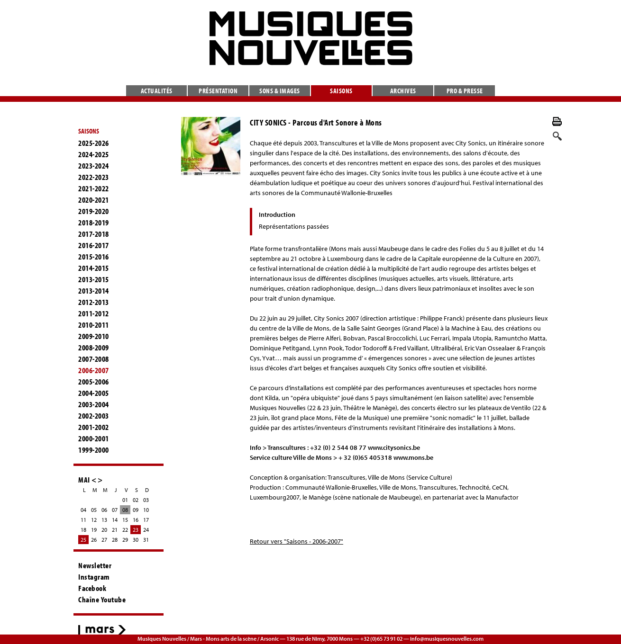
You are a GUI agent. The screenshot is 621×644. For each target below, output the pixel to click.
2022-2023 (93, 177)
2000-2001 (93, 438)
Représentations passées (294, 226)
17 (146, 519)
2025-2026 (93, 143)
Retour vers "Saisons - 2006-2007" (296, 541)
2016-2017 (93, 245)
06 (104, 509)
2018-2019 (93, 222)
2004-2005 (93, 393)
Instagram (94, 576)
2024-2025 (93, 154)
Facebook (92, 588)
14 (115, 519)
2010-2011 (93, 325)
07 (115, 509)
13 (104, 519)
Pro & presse (465, 90)
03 (146, 499)
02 (135, 499)
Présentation (218, 90)
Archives (403, 90)
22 (125, 529)
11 (83, 519)
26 (94, 539)
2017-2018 (93, 234)
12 (94, 519)
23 (135, 529)
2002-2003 (93, 415)
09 (135, 509)
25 (83, 539)
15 (125, 519)
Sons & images (279, 90)
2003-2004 (93, 404)
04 (83, 509)
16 (135, 519)
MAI (84, 479)
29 (125, 539)
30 (135, 539)
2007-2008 (93, 359)
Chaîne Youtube (102, 599)
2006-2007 (93, 370)
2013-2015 (93, 279)
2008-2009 (93, 347)
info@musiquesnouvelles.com (447, 638)
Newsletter (94, 565)
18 (83, 529)
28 (115, 539)
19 (94, 529)
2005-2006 (93, 381)
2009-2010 (93, 336)
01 (125, 499)
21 (115, 529)
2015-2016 (93, 256)
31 (146, 539)
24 (146, 529)
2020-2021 (93, 200)
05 (94, 509)
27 (104, 539)
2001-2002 (93, 427)
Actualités (157, 90)
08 (125, 509)
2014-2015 (93, 268)
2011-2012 (93, 313)
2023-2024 (93, 165)
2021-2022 (93, 188)
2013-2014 (93, 290)
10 (146, 509)
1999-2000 (93, 450)
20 (104, 529)
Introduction (277, 214)
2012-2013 (93, 302)
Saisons (341, 90)
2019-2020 (93, 211)
